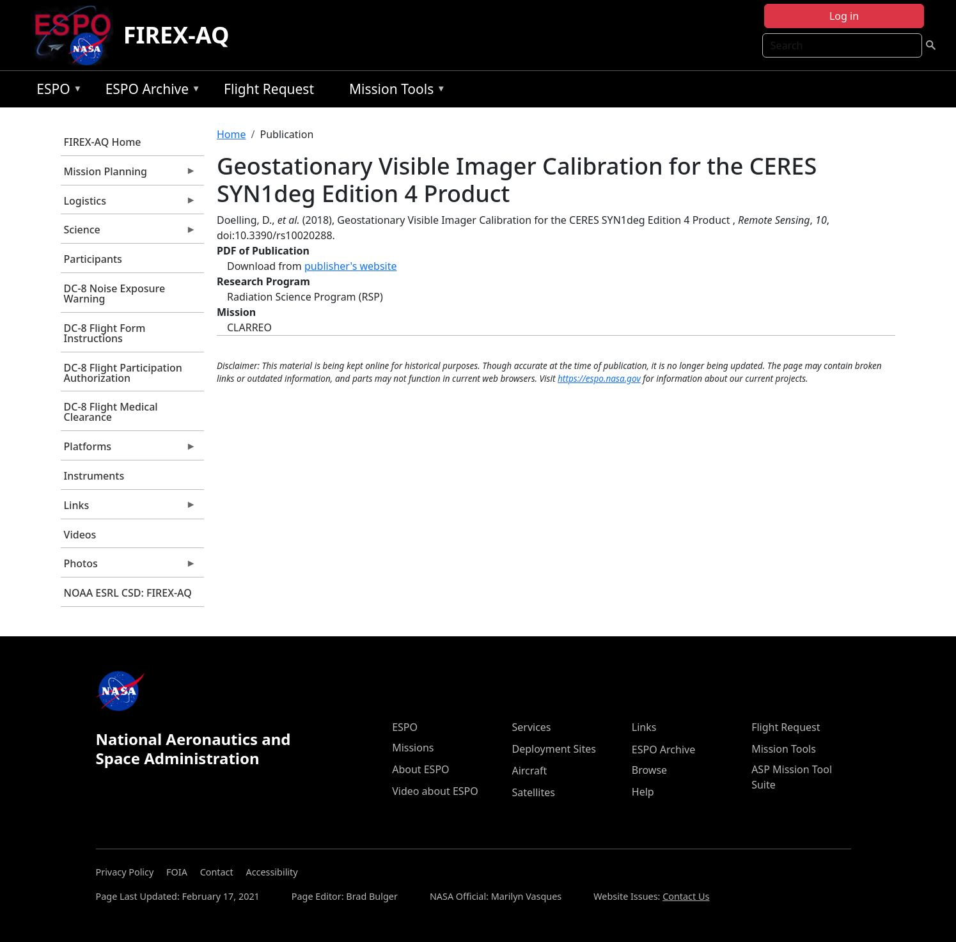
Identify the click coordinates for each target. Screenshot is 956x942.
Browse (649, 770)
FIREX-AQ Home (102, 142)
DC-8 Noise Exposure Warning (115, 293)
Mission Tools (394, 91)
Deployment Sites (553, 749)
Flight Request (269, 89)
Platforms (128, 449)
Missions (413, 748)
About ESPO (420, 769)
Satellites (533, 792)
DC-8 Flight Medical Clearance (111, 412)
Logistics (128, 204)
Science (128, 233)
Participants (93, 259)
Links (128, 508)
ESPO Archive (150, 91)
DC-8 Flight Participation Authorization (123, 373)
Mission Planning (128, 174)
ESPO (56, 91)
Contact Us (685, 896)
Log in (844, 16)
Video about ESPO (435, 791)
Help (643, 792)
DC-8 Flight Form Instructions (105, 333)
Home (231, 134)
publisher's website (350, 266)
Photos (128, 566)
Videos (80, 535)
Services (531, 727)
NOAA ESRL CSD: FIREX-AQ (128, 593)
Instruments (94, 476)
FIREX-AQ (176, 35)
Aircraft (529, 771)
